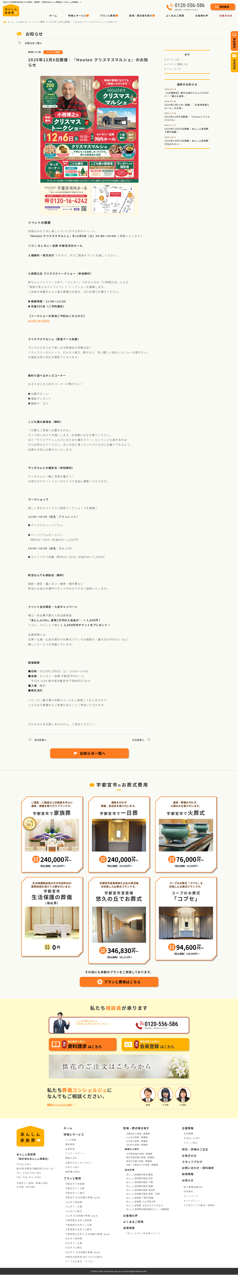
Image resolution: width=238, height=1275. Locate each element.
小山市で (73, 1202)
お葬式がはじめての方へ (78, 1162)
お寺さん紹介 (72, 1167)
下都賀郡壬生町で (78, 1220)
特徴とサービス (74, 1134)
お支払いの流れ (192, 1138)
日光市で (73, 1238)
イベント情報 (38, 21)
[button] (78, 15)
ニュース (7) (174, 68)
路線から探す (132, 1149)
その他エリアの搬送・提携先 (199, 1205)
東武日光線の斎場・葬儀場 (139, 1161)
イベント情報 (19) (177, 64)
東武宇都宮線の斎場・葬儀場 (140, 1157)
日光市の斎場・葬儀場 (137, 1141)
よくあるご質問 (175, 15)
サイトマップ (191, 1196)
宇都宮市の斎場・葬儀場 (138, 1134)
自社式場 (129, 1169)
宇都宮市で (75, 1184)
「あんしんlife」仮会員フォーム (142, 1233)
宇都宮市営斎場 (83, 1257)
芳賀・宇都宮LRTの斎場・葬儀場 (142, 1165)
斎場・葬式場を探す (136, 1128)
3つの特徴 (70, 1140)
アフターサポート (75, 1153)
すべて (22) (173, 59)
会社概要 (188, 1133)
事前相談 (70, 1144)
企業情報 (188, 1128)
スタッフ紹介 (191, 1142)
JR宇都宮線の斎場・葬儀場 (139, 1154)
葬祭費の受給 (72, 1171)
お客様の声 (201, 15)
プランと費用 (72, 1178)
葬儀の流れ (71, 1158)
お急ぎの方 (225, 15)
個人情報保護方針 (193, 1187)
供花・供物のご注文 (195, 1149)
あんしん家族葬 (140, 1197)
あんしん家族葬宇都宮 (139, 1174)
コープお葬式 (80, 1261)
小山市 (81, 1216)
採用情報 (188, 1174)
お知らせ (22, 21)
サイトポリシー (192, 1200)
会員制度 (70, 1149)
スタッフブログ (192, 1162)
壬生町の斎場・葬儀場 (137, 1145)
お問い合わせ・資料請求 (198, 1168)
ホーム (53, 15)
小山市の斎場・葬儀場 (137, 1137)
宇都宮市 (83, 1197)
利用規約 (188, 1191)
